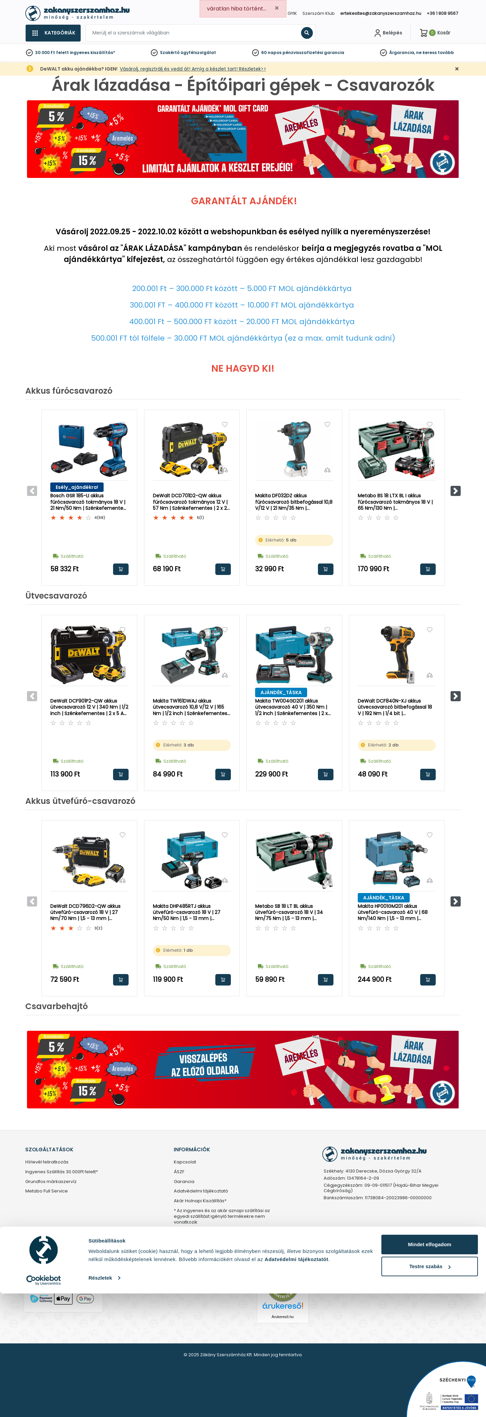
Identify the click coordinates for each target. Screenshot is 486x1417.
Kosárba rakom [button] (121, 569)
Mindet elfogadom (429, 1368)
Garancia (184, 1182)
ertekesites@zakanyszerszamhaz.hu (380, 13)
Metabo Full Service (46, 1191)
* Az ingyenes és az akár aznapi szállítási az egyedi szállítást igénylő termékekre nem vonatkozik (222, 1216)
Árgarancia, (402, 52)
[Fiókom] (387, 33)
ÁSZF (179, 1172)
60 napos (271, 52)
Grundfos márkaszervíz (51, 1182)
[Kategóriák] (53, 33)
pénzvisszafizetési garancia (313, 52)
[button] (456, 491)
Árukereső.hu (283, 1317)
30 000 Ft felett (52, 52)
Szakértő (170, 52)
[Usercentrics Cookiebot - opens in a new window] (43, 1404)
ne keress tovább (435, 52)
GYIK (292, 13)
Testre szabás (430, 1390)
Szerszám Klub (318, 13)
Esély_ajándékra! (77, 487)
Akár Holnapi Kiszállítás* (200, 1201)
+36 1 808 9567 (442, 13)
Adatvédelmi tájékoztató (201, 1191)
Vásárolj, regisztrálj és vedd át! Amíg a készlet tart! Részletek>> (193, 68)
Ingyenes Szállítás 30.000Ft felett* (61, 1172)
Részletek (100, 1401)
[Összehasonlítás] (122, 470)
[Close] (276, 8)
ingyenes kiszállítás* (92, 52)
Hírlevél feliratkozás (47, 1162)
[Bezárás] (457, 69)
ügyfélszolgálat (198, 52)
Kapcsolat (185, 1162)
